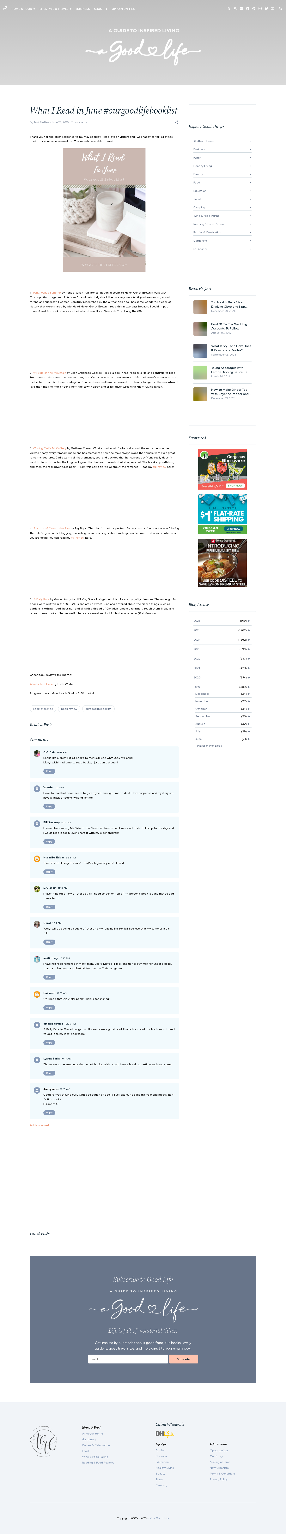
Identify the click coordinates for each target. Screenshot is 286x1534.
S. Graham (49, 888)
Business (83, 9)
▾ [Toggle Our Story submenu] (106, 9)
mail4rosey (50, 958)
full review (160, 467)
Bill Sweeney (51, 822)
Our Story (216, 1456)
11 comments (79, 122)
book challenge (43, 709)
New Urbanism (219, 1467)
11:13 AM (63, 887)
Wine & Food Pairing (206, 215)
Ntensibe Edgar (53, 857)
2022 (196, 658)
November (202, 701)
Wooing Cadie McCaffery (49, 448)
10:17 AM (66, 1058)
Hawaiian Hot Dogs (209, 745)
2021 (196, 668)
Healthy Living (202, 166)
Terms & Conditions (222, 1473)
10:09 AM (70, 1023)
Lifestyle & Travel (54, 9)
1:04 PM (57, 923)
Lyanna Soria (51, 1058)
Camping (199, 207)
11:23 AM (65, 1089)
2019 (196, 687)
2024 (196, 639)
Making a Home (220, 1462)
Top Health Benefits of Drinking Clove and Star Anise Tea (228, 304)
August (200, 724)
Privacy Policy (219, 1479)
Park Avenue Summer (47, 292)
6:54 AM (71, 857)
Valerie (48, 787)
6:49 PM (62, 752)
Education (199, 191)
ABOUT (99, 9)
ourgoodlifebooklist (98, 709)
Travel (197, 199)
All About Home (203, 141)
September (203, 716)
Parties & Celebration (207, 232)
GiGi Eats (49, 752)
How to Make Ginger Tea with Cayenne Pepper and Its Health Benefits (230, 392)
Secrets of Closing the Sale (52, 528)
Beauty (198, 174)
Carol (47, 923)
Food (196, 182)
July (198, 731)
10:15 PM (64, 958)
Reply (49, 771)
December (202, 693)
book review (69, 709)
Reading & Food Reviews (209, 224)
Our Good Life (159, 1518)
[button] (176, 122)
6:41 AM (66, 822)
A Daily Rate (42, 599)
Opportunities (123, 9)
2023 (196, 649)
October (201, 709)
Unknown (49, 993)
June (198, 739)
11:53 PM (59, 787)
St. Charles (200, 249)
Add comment (39, 1125)
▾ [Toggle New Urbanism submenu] (70, 9)
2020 (197, 677)
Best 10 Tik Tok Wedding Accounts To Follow (229, 326)
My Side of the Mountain (49, 372)
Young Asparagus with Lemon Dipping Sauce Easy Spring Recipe (231, 370)
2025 (196, 630)
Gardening (200, 240)
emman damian (53, 1023)
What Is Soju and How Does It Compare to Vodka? (231, 348)
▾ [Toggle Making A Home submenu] (34, 9)
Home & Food (21, 9)
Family (197, 157)
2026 (196, 620)
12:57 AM (62, 993)
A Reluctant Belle (42, 684)
